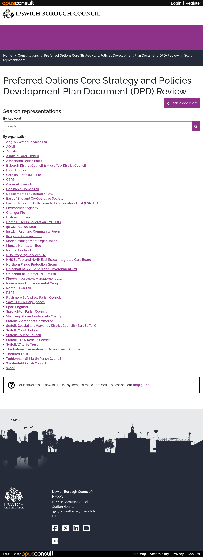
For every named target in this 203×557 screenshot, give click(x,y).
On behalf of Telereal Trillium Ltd (31, 274)
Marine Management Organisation (32, 241)
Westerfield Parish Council (26, 363)
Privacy (178, 554)
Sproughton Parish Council (26, 311)
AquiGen (12, 151)
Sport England (17, 307)
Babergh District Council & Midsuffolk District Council (46, 165)
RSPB (10, 293)
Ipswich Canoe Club (21, 227)
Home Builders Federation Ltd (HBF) (33, 222)
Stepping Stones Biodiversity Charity (34, 316)
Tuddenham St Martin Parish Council (33, 359)
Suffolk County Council (23, 335)
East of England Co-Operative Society (34, 198)
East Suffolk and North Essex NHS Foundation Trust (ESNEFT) (52, 203)
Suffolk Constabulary (22, 330)
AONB (10, 147)
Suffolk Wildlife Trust (22, 344)
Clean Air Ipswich (19, 184)
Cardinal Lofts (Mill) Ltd (23, 175)
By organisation (15, 137)
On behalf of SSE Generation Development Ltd (41, 269)
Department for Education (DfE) (30, 194)
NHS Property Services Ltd (26, 255)
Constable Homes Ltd (22, 189)
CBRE (10, 180)
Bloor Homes (16, 170)
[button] (182, 103)
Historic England (18, 217)
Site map (139, 554)
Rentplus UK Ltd (18, 288)
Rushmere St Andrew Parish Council (33, 297)
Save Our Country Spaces (25, 302)
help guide (141, 385)
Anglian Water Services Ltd (26, 142)
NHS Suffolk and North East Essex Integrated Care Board (48, 260)
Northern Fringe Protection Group (31, 264)
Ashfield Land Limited (22, 156)
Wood (10, 368)
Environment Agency (22, 208)
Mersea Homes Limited (23, 245)
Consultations (29, 55)
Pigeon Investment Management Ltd (34, 278)
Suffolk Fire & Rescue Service (28, 340)
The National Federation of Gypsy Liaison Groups (43, 349)
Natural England (18, 250)
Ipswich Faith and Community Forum (33, 231)
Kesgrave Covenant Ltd (24, 236)
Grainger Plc (15, 213)
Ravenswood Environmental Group (32, 283)
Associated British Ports (24, 161)
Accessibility (159, 554)
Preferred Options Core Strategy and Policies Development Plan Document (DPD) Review (111, 55)
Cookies (194, 554)
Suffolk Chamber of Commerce (29, 321)
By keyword (12, 118)
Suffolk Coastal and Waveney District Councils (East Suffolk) (51, 326)
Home (7, 55)
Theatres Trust (17, 354)
